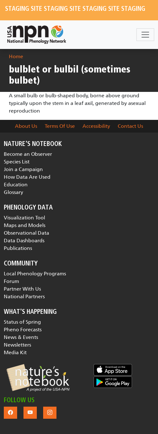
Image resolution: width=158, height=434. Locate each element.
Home (16, 56)
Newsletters (17, 345)
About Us (26, 126)
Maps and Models (24, 225)
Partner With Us (22, 289)
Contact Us (130, 126)
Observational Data (26, 233)
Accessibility (96, 126)
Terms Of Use (60, 126)
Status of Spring (22, 322)
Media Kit (15, 352)
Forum (11, 281)
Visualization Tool (24, 218)
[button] (37, 377)
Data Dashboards (24, 241)
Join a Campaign (23, 169)
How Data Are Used (27, 177)
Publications (18, 248)
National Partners (24, 296)
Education (16, 185)
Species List (17, 162)
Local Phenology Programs (35, 274)
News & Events (21, 337)
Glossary (13, 192)
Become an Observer (28, 154)
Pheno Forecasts (23, 330)
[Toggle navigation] (145, 34)
